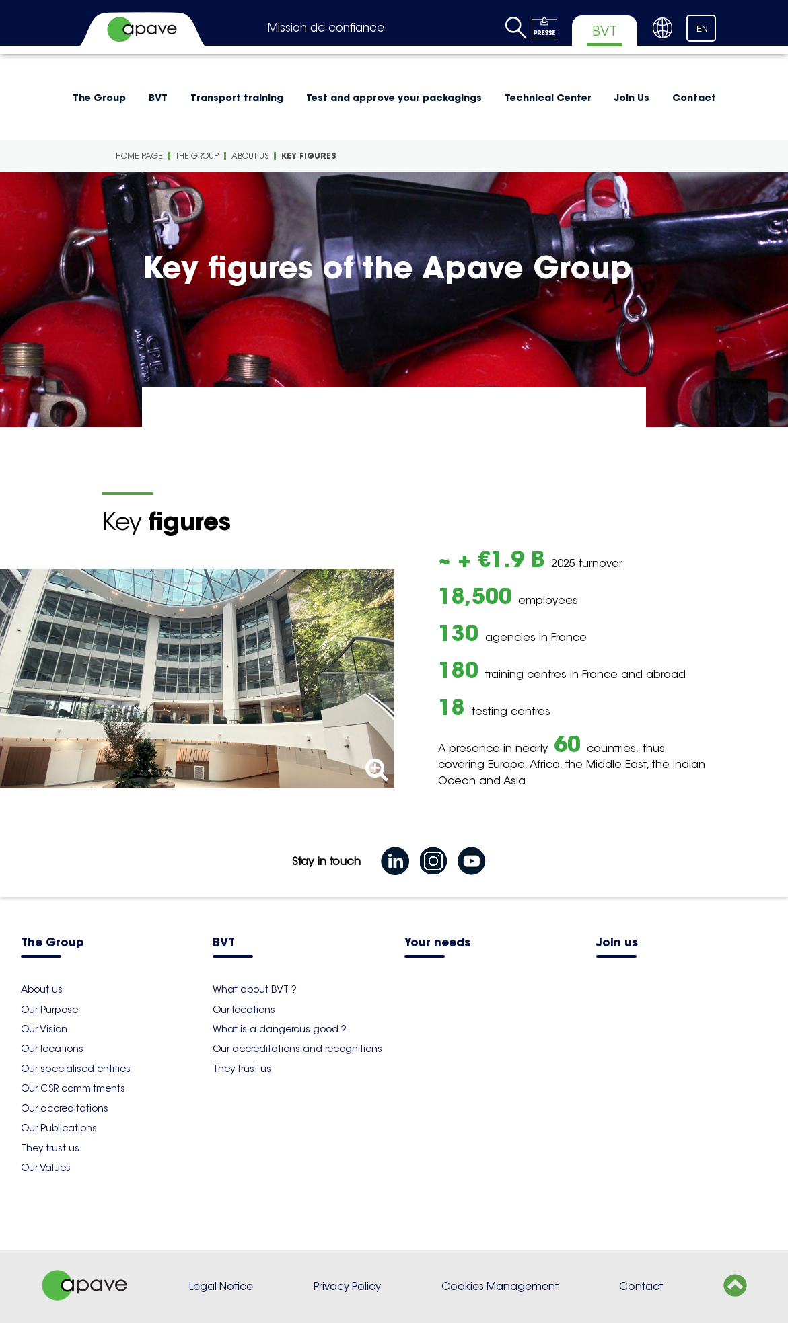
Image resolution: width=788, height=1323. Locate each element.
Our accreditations (64, 1108)
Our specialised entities (76, 1069)
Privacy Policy (347, 1286)
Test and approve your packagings (394, 97)
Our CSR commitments (73, 1088)
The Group (99, 97)
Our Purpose (49, 1010)
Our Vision (44, 1029)
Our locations (52, 1049)
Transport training (236, 97)
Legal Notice (221, 1286)
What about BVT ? (255, 989)
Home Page (139, 156)
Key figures (308, 156)
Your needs (437, 943)
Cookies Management (500, 1286)
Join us (617, 943)
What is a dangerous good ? (280, 1029)
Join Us (631, 97)
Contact (694, 97)
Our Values (46, 1168)
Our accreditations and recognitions (297, 1049)
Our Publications (59, 1128)
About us (249, 156)
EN (702, 29)
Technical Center (548, 97)
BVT (158, 97)
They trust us (50, 1148)
